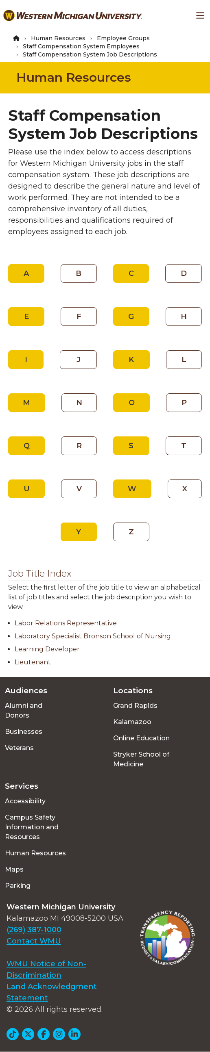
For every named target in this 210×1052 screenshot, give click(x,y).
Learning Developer (47, 649)
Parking (18, 885)
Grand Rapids (135, 705)
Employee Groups (123, 38)
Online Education (141, 738)
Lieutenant (33, 662)
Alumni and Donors (23, 710)
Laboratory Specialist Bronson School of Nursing (93, 636)
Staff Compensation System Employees (81, 46)
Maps (14, 869)
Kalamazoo (132, 722)
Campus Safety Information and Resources (32, 827)
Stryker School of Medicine (141, 759)
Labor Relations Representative (66, 623)
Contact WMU (34, 941)
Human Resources (58, 38)
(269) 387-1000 (34, 929)
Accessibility (25, 801)
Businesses (23, 731)
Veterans (19, 748)
